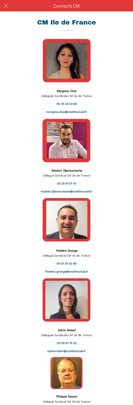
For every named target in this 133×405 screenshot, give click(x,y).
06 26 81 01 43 (66, 183)
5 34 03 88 (69, 104)
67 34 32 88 (68, 263)
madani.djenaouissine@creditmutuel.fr (66, 191)
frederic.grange (55, 271)
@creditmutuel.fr (77, 271)
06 (59, 263)
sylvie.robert (55, 351)
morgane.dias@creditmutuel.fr (66, 112)
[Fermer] (6, 6)
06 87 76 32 (68, 343)
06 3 (59, 104)
